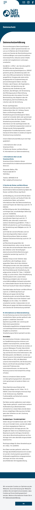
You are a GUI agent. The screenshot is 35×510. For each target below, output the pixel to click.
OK (24, 503)
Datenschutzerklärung (13, 497)
